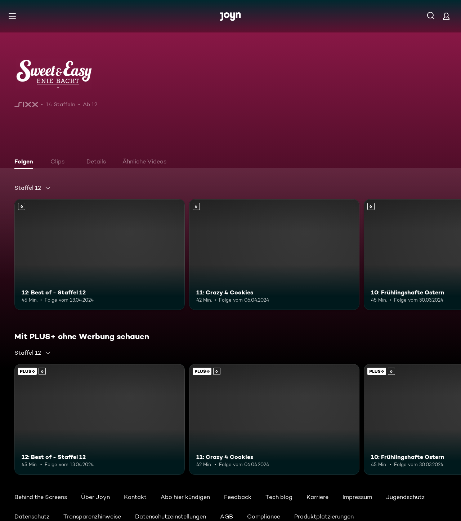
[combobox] (33, 188)
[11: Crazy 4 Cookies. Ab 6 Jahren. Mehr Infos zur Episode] (274, 254)
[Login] (446, 16)
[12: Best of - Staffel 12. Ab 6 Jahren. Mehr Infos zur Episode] (99, 254)
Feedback (237, 497)
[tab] (25, 162)
